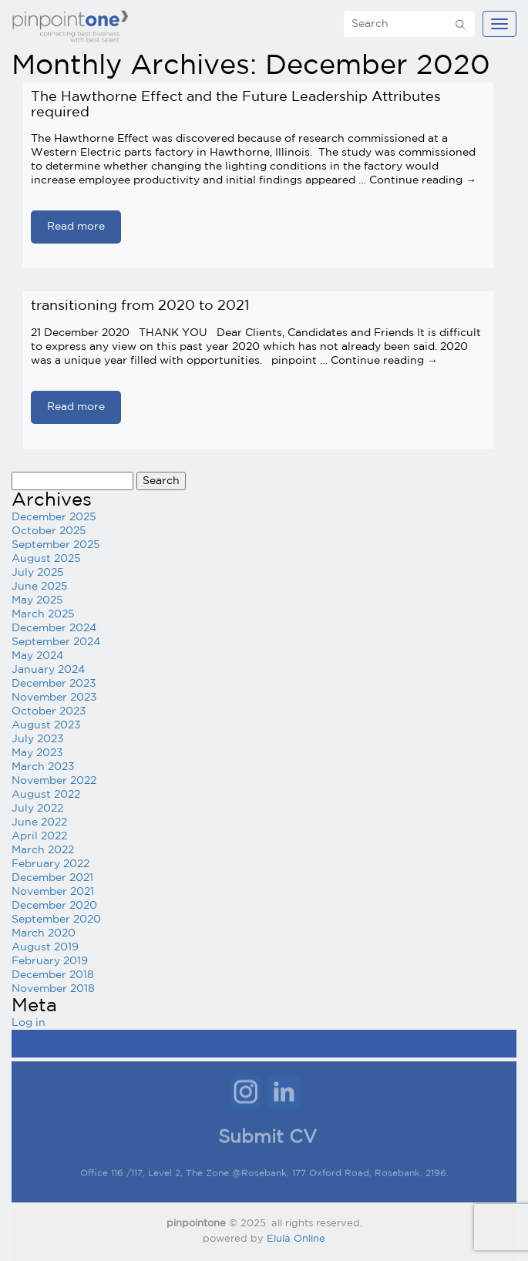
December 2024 (54, 628)
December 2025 (54, 517)
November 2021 (53, 891)
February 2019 (50, 961)
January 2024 (48, 669)
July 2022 (37, 808)
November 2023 (54, 697)
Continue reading (422, 180)
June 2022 (39, 822)
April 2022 (39, 836)
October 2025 (49, 531)
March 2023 (43, 767)
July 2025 (38, 572)
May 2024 (37, 656)
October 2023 (49, 711)
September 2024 (56, 642)
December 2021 (52, 878)
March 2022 (43, 850)
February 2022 (50, 864)
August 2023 (46, 725)
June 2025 (40, 586)
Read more (76, 226)
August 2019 (45, 947)
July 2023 (38, 739)
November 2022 (54, 780)
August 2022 (46, 794)
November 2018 (53, 989)
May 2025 (37, 600)
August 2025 (46, 558)
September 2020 (56, 919)
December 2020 (54, 905)
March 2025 (43, 614)
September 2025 (56, 545)
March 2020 (44, 933)
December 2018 (53, 975)
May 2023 (37, 753)
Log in (28, 1022)
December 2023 (54, 683)
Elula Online (296, 1239)
